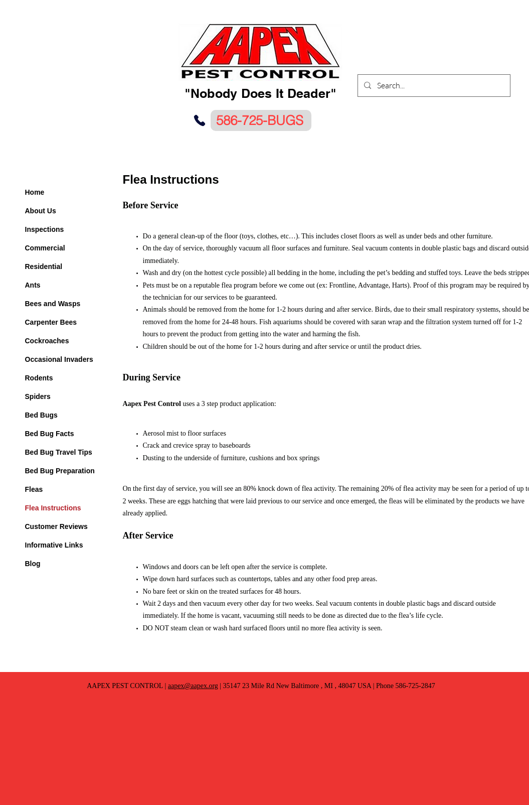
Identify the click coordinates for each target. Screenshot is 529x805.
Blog (33, 564)
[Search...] (433, 85)
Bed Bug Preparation (60, 471)
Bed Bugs (41, 415)
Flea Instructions (53, 508)
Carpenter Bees (51, 322)
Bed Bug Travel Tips (58, 452)
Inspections (44, 229)
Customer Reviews (56, 526)
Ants (33, 285)
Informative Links (54, 545)
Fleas (34, 489)
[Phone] (199, 120)
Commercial (45, 248)
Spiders (38, 396)
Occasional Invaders (59, 359)
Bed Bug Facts (49, 434)
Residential (44, 266)
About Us (40, 211)
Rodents (39, 378)
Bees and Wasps (53, 304)
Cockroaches (47, 341)
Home (35, 192)
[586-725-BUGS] (261, 120)
